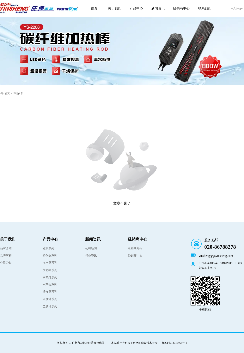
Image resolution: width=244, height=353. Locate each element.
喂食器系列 (50, 291)
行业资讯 (91, 255)
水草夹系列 (50, 284)
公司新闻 (91, 248)
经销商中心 (137, 239)
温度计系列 (50, 299)
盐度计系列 (50, 306)
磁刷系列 (48, 248)
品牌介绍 (6, 248)
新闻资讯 (93, 239)
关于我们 (7, 239)
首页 (7, 93)
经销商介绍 (135, 248)
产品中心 (50, 239)
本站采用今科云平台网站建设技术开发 (134, 342)
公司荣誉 (6, 262)
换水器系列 (50, 262)
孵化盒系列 (50, 255)
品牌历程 (6, 255)
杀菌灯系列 (50, 277)
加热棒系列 (50, 270)
